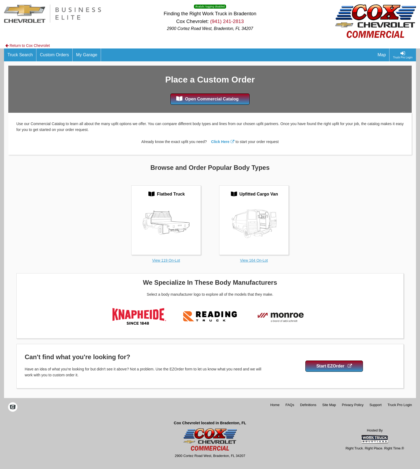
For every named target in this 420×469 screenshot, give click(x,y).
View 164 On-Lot (254, 260)
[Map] (382, 54)
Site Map (329, 405)
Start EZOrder (334, 366)
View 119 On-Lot (166, 260)
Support (375, 405)
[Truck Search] (20, 54)
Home (275, 405)
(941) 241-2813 (227, 21)
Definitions (308, 405)
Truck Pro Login (400, 405)
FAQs (290, 405)
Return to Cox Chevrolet (27, 45)
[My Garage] (87, 54)
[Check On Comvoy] (12, 408)
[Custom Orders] (54, 54)
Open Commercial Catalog (207, 98)
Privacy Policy (352, 405)
